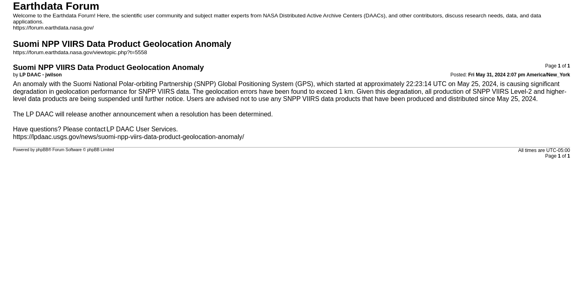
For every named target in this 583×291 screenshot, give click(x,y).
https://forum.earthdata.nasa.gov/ (53, 28)
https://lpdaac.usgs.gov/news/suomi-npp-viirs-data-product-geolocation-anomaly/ (128, 136)
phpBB (42, 150)
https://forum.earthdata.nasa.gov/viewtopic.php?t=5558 (80, 52)
